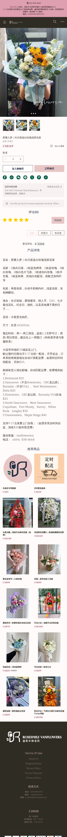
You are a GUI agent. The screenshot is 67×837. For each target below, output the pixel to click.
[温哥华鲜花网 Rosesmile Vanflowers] (15, 22)
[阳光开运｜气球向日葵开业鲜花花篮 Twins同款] (49, 697)
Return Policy (33, 768)
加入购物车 (18, 168)
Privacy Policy (33, 777)
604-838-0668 (35, 3)
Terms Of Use (33, 753)
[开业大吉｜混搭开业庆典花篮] (49, 608)
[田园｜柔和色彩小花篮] (49, 564)
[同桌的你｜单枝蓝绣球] (18, 652)
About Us (33, 758)
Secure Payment (33, 773)
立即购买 (49, 168)
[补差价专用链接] (18, 474)
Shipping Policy (33, 763)
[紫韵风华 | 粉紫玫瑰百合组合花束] (18, 608)
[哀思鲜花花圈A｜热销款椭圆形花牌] (49, 518)
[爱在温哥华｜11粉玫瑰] (18, 564)
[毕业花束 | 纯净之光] (49, 652)
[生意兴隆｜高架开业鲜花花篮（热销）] (18, 519)
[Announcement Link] (33, 10)
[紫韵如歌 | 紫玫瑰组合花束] (18, 696)
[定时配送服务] (49, 474)
